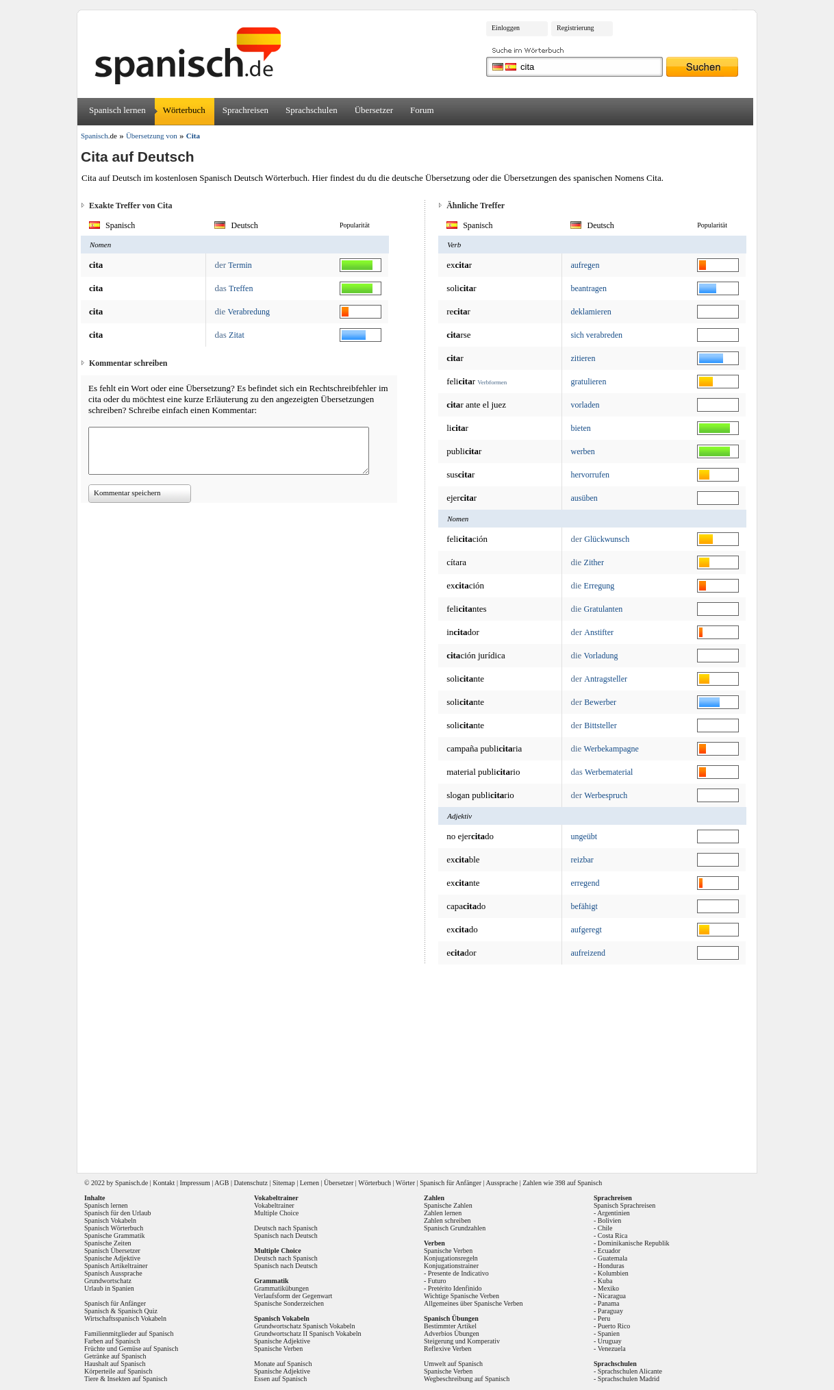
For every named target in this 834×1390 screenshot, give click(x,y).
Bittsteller (600, 725)
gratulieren (588, 381)
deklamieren (590, 312)
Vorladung (601, 655)
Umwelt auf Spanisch (453, 1363)
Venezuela (612, 1348)
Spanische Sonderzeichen (289, 1303)
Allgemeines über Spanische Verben (473, 1303)
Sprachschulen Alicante (630, 1371)
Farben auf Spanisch (112, 1341)
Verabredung (249, 312)
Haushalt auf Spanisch (114, 1363)
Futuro (437, 1280)
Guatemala (612, 1258)
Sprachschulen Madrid (628, 1378)
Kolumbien (613, 1273)
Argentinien (613, 1213)
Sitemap (284, 1183)
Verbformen (492, 382)
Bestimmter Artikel (450, 1326)
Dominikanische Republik (634, 1243)
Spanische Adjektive (112, 1258)
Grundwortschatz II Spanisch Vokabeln (308, 1333)
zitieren (582, 358)
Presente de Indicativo (458, 1273)
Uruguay (610, 1341)
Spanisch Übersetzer (112, 1250)
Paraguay (610, 1311)
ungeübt (583, 836)
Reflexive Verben (448, 1348)
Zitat (236, 335)
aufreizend (587, 953)
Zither (594, 562)
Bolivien (609, 1220)
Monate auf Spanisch (283, 1363)
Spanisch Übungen (451, 1318)
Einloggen (506, 28)
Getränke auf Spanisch (115, 1356)
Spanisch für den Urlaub (117, 1213)
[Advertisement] (422, 1064)
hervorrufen (589, 475)
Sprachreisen (245, 110)
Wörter (405, 1183)
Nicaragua (612, 1296)
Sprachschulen (312, 110)
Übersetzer (374, 110)
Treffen (241, 288)
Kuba (605, 1280)
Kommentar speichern (127, 492)
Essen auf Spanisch (280, 1378)
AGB (221, 1183)
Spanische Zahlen (448, 1205)
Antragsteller (605, 679)
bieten (580, 428)
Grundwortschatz (107, 1280)
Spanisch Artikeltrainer (115, 1265)
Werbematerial (609, 772)
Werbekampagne (611, 749)
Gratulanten (603, 609)
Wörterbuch (184, 110)
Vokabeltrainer (274, 1205)
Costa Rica (613, 1235)
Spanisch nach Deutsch (286, 1235)
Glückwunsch (606, 539)
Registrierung (575, 28)
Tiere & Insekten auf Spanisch (125, 1378)
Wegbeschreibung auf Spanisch (466, 1378)
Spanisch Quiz (137, 1311)
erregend (584, 883)
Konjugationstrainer (451, 1265)
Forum (422, 110)
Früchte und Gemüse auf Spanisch (131, 1348)
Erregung (599, 586)
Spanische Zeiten (107, 1243)
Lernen (309, 1183)
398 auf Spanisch (578, 1183)
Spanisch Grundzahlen (454, 1228)
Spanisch (127, 1183)
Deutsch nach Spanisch (286, 1228)
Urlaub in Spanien (109, 1288)
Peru (604, 1318)
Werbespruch (605, 795)
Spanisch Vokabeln (110, 1220)
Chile (605, 1228)
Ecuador (609, 1250)
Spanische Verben (278, 1348)
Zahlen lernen (443, 1213)
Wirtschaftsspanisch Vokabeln (125, 1318)
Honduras (611, 1265)
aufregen (584, 265)
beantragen (588, 288)
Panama (609, 1303)
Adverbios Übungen (451, 1333)
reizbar (581, 860)
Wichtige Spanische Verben (461, 1296)
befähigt (583, 906)
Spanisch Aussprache (113, 1273)
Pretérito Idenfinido (455, 1288)
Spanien (609, 1333)
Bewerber (600, 702)
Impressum (194, 1183)
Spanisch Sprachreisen (624, 1205)
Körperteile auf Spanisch (118, 1371)
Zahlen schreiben (447, 1220)
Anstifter (599, 632)
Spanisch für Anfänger (450, 1183)
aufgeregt (585, 929)
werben (582, 451)
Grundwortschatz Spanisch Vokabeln (304, 1326)
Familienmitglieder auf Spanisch (129, 1333)
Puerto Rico (614, 1326)
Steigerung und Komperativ (462, 1341)
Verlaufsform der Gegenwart (293, 1296)
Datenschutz (250, 1183)
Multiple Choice (276, 1213)
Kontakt (164, 1183)
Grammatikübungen (281, 1288)
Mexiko (608, 1288)
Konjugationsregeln (451, 1258)
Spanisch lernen (117, 110)
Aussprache (502, 1183)
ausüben (583, 498)
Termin (239, 265)
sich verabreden (596, 335)
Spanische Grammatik (114, 1235)
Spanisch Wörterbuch (113, 1228)
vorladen (584, 405)
